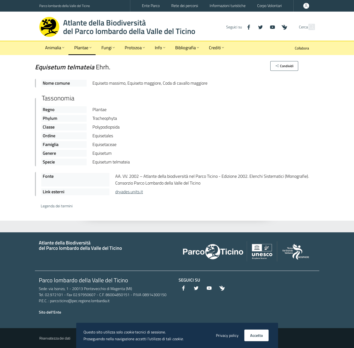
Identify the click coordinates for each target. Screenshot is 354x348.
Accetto (256, 335)
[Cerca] (309, 27)
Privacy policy (227, 335)
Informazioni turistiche (228, 5)
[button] (284, 66)
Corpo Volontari (269, 5)
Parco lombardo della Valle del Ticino (64, 5)
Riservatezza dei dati (54, 338)
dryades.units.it (129, 191)
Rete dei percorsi (184, 5)
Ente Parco (151, 5)
